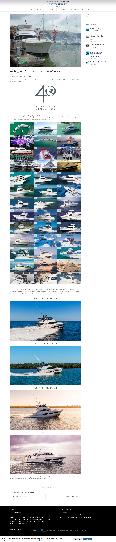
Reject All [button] (77, 539)
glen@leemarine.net (85, 517)
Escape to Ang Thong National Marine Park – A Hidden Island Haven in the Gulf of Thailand (97, 54)
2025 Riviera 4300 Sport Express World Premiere (96, 29)
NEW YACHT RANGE (35, 9)
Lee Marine (28, 76)
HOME (25, 9)
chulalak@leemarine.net (37, 521)
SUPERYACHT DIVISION (49, 9)
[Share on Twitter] (43, 487)
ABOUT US (81, 9)
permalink (33, 492)
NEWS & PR (73, 9)
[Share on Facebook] (40, 487)
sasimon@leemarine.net (37, 519)
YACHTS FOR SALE (63, 9)
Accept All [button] (87, 539)
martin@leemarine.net (37, 517)
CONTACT (89, 9)
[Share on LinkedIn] (51, 487)
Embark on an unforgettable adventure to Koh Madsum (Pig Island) (97, 46)
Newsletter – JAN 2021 (73, 496)
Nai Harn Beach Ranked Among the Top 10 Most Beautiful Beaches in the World (96, 37)
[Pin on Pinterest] (48, 487)
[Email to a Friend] (45, 487)
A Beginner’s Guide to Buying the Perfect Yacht (98, 62)
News (11, 68)
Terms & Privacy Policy (84, 530)
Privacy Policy (43, 540)
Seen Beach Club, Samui (18, 496)
